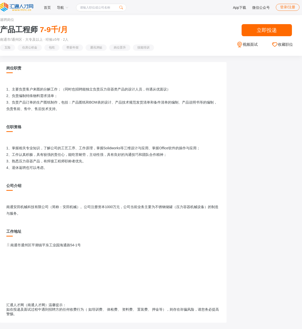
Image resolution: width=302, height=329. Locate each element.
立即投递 (267, 30)
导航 (62, 8)
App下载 (239, 8)
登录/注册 (287, 7)
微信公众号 (261, 8)
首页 (47, 8)
